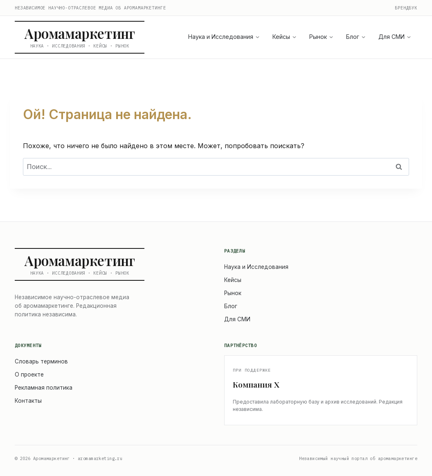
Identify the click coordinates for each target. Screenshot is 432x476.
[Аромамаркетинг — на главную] (79, 37)
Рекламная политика (43, 387)
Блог (355, 36)
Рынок (321, 36)
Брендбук (406, 8)
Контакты (28, 400)
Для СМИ (394, 36)
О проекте (29, 374)
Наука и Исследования (223, 36)
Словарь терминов (41, 361)
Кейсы (284, 36)
